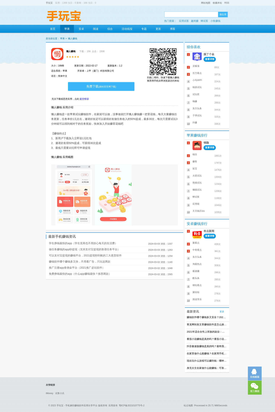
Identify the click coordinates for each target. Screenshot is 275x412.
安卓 (81, 28)
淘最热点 (197, 264)
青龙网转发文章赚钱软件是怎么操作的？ (206, 324)
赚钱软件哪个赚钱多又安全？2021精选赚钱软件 (206, 317)
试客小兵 (59, 393)
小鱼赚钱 (215, 20)
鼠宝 (194, 168)
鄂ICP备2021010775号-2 (131, 405)
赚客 (194, 161)
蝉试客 (204, 20)
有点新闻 (209, 231)
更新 (158, 28)
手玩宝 (49, 3)
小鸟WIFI (197, 80)
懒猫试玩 (197, 189)
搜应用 (222, 14)
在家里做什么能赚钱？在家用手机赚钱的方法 (206, 353)
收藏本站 (217, 3)
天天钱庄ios (198, 211)
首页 (52, 28)
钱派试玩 (197, 87)
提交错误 (84, 99)
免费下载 (101, 86)
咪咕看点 (197, 285)
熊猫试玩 (197, 182)
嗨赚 (194, 101)
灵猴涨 (195, 66)
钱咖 (206, 142)
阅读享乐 (197, 299)
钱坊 (194, 154)
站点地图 (188, 405)
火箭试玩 (197, 175)
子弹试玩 (197, 115)
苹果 (67, 28)
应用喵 (195, 204)
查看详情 (209, 59)
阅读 (95, 28)
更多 (222, 311)
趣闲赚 (194, 20)
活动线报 (127, 28)
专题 (144, 28)
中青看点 (197, 250)
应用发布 (113, 405)
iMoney (49, 393)
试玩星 (195, 94)
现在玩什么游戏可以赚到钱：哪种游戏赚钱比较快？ (206, 360)
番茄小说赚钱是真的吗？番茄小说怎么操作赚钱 (206, 339)
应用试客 (184, 20)
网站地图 (205, 3)
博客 (172, 28)
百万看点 (197, 73)
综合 (110, 28)
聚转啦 (195, 292)
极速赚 (195, 271)
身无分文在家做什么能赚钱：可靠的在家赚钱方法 (206, 368)
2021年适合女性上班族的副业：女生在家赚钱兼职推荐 (206, 331)
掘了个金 (209, 54)
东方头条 (197, 108)
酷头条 (195, 278)
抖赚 (194, 122)
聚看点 (195, 243)
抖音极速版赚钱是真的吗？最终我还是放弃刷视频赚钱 (206, 346)
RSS (226, 3)
